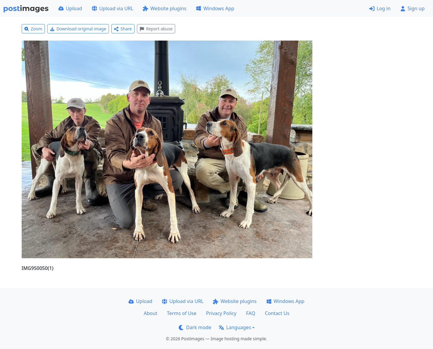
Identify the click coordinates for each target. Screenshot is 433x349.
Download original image (78, 29)
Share (123, 29)
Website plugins (164, 8)
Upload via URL (112, 8)
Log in (380, 8)
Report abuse (156, 29)
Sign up (412, 8)
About (150, 313)
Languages (235, 327)
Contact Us (277, 313)
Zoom (33, 29)
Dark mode (195, 327)
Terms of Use (181, 313)
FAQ (250, 313)
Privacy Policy (221, 313)
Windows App (215, 8)
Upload (70, 8)
